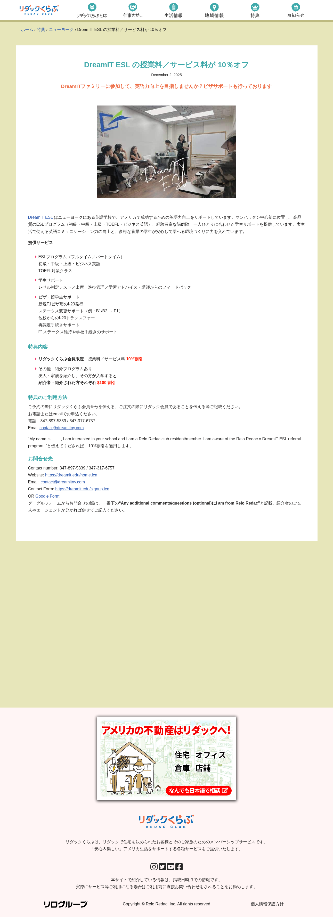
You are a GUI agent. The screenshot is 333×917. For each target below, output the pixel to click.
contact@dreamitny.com (61, 428)
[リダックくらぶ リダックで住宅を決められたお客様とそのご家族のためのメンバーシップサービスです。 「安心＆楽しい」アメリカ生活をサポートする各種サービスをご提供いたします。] (39, 10)
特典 (41, 29)
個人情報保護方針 (267, 904)
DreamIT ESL (40, 217)
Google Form (47, 496)
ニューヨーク (61, 29)
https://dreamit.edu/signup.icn (82, 489)
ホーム (27, 29)
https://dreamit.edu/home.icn (71, 475)
